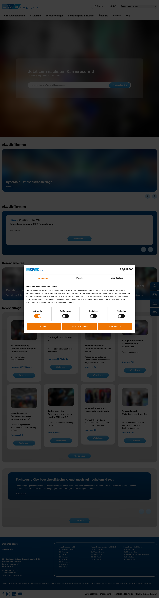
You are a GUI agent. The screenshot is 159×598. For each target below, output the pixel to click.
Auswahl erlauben (79, 326)
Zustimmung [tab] (42, 278)
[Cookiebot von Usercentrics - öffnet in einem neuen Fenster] (122, 270)
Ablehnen (44, 326)
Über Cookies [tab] (117, 278)
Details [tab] (79, 278)
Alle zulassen (115, 326)
